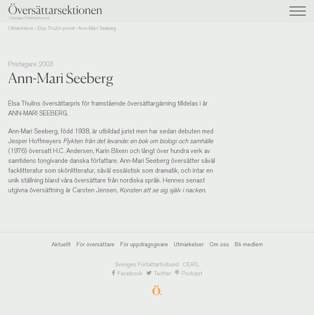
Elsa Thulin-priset (55, 28)
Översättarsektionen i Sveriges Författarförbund (69, 11)
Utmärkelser (21, 28)
